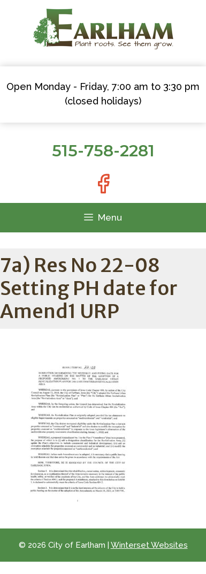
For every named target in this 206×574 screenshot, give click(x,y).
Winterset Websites (149, 545)
